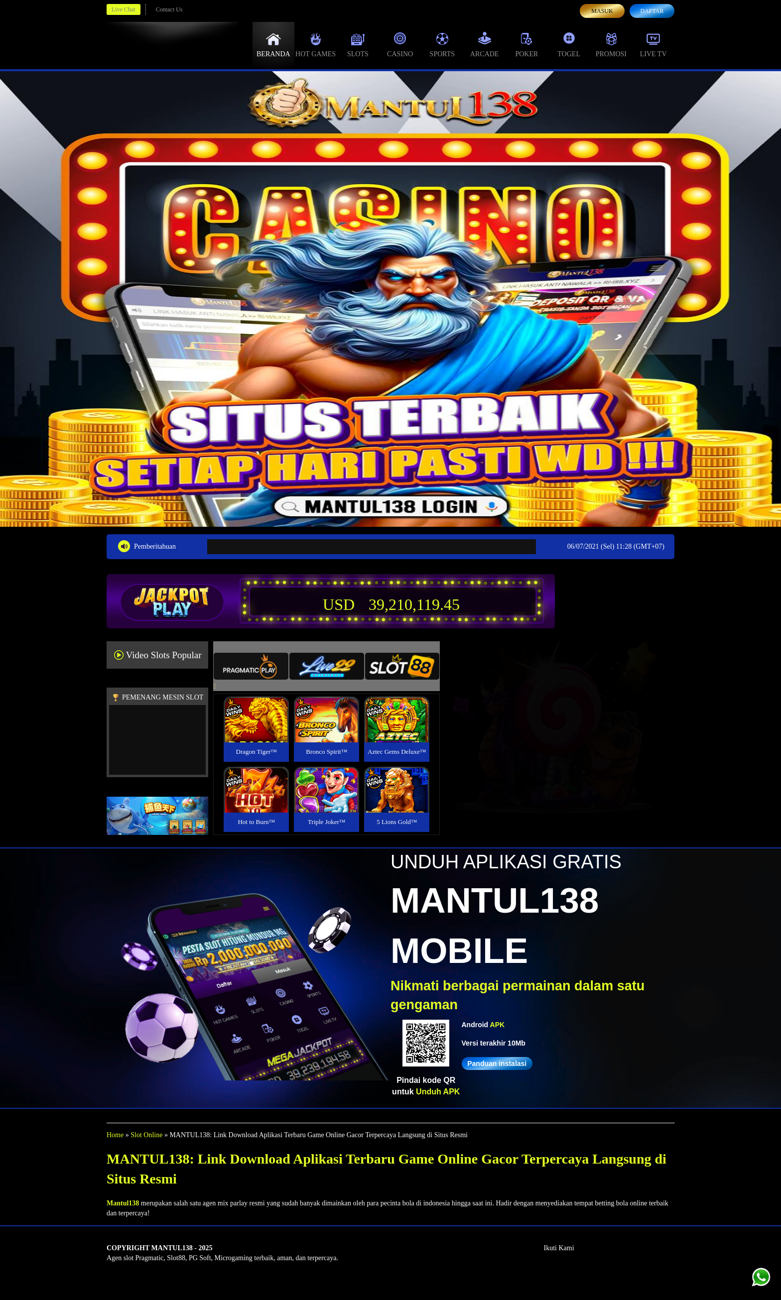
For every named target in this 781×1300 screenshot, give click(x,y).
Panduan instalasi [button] (496, 1063)
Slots (358, 45)
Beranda (273, 45)
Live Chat (123, 9)
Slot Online (146, 1135)
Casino (400, 45)
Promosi (611, 45)
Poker (526, 45)
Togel (568, 45)
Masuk (602, 10)
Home (115, 1135)
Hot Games (315, 45)
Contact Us (169, 9)
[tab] (251, 666)
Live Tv (653, 45)
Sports (442, 45)
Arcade (484, 45)
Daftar (651, 10)
